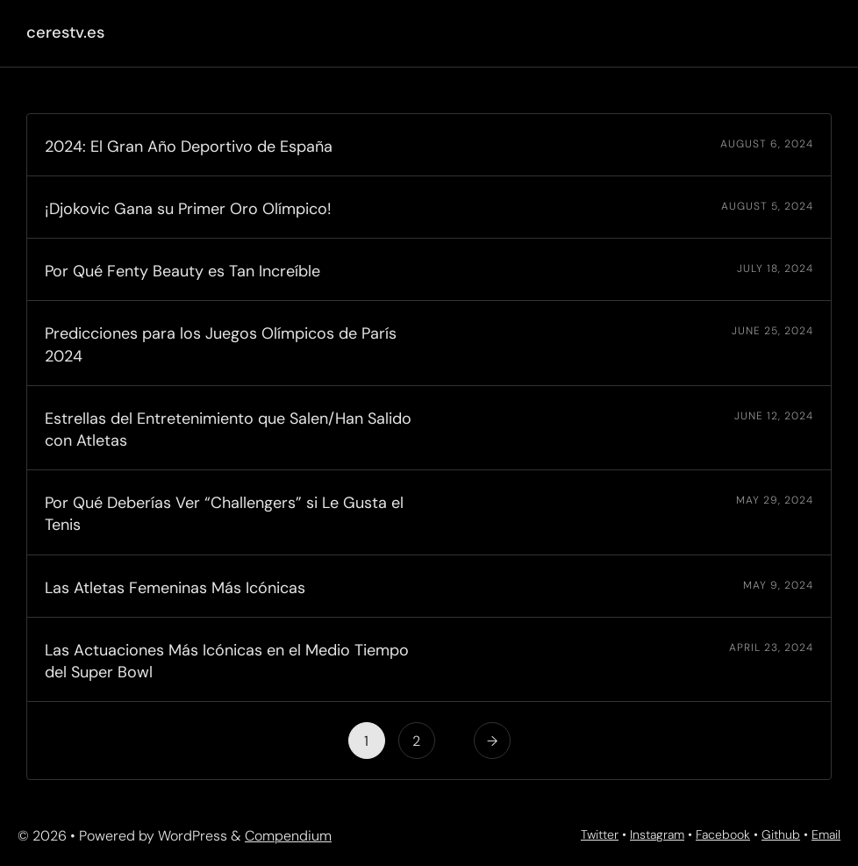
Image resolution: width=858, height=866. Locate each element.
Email (826, 834)
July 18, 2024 (775, 268)
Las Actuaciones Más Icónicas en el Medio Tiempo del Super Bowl (227, 661)
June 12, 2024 (773, 416)
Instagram (657, 834)
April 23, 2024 (771, 648)
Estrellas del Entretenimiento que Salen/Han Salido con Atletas (228, 429)
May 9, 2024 (778, 585)
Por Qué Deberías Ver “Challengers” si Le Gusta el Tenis (224, 513)
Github (780, 834)
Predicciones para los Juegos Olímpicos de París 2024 (221, 344)
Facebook (723, 834)
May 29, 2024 (774, 500)
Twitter (599, 834)
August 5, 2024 (767, 206)
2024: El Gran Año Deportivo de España (188, 146)
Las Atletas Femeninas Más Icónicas (175, 587)
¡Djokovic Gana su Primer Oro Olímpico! (188, 208)
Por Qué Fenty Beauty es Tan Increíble (182, 271)
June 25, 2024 (772, 331)
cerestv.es (65, 32)
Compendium (288, 836)
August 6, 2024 (766, 144)
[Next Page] (492, 740)
